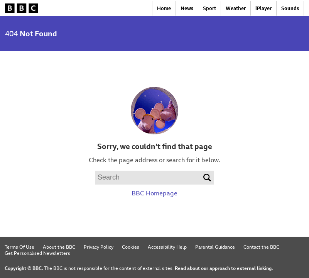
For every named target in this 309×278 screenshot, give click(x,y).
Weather (236, 8)
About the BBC (59, 247)
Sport (209, 8)
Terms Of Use (19, 247)
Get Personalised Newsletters (37, 253)
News (187, 8)
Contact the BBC (261, 247)
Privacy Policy (98, 247)
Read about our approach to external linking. (224, 268)
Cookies (130, 247)
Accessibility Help (167, 247)
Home (164, 8)
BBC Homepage (154, 193)
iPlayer (263, 8)
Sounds (290, 8)
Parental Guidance (215, 247)
